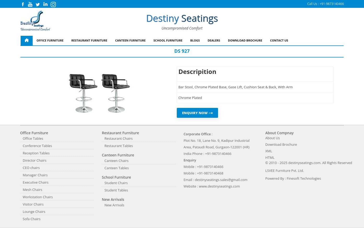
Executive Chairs (36, 182)
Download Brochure (245, 40)
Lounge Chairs (34, 211)
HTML (269, 157)
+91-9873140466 (332, 4)
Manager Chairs (35, 175)
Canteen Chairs (116, 160)
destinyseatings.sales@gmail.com (221, 179)
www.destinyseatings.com (219, 186)
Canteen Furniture (130, 40)
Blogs (195, 40)
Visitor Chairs (33, 204)
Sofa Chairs (31, 219)
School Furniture (168, 40)
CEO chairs (31, 167)
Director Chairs (34, 160)
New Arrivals (114, 205)
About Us (272, 138)
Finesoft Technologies (304, 178)
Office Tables (33, 138)
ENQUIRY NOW (197, 112)
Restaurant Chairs (118, 138)
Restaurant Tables (118, 145)
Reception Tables (36, 153)
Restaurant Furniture (89, 40)
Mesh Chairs (32, 189)
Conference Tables (37, 145)
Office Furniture (50, 40)
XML (268, 151)
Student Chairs (116, 182)
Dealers (214, 40)
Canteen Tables (116, 168)
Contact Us (279, 40)
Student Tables (116, 190)
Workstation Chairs (38, 197)
